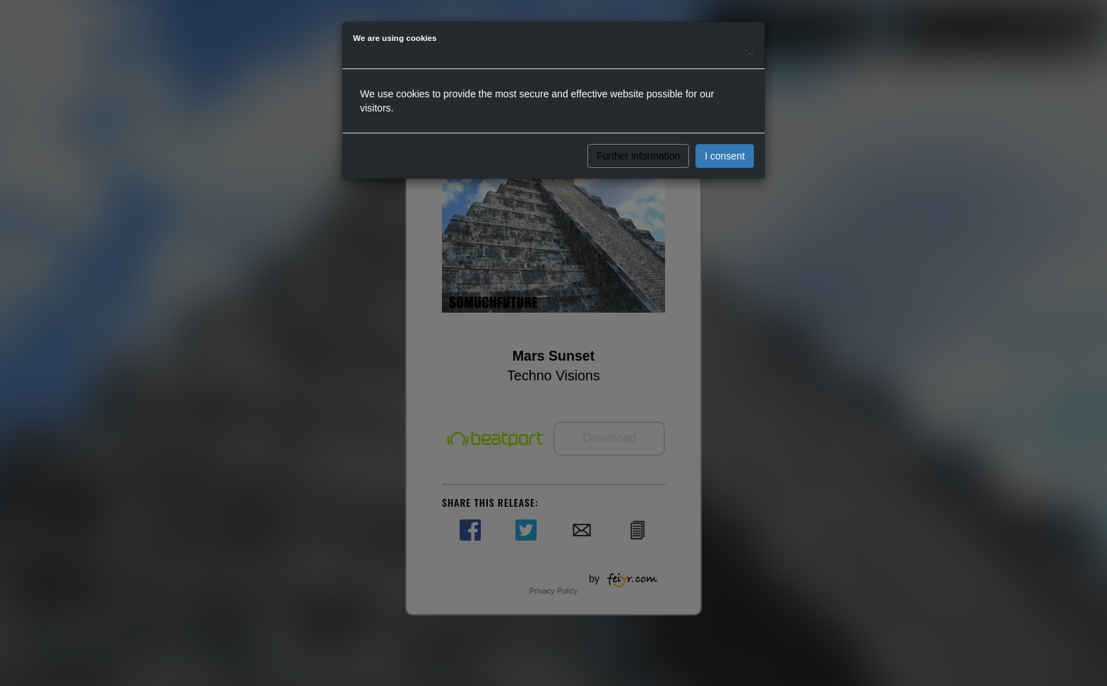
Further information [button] (638, 156)
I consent (725, 156)
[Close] (750, 50)
